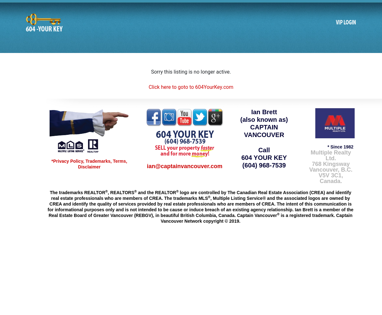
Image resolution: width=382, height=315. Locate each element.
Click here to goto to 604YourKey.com (191, 87)
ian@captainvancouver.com (184, 166)
